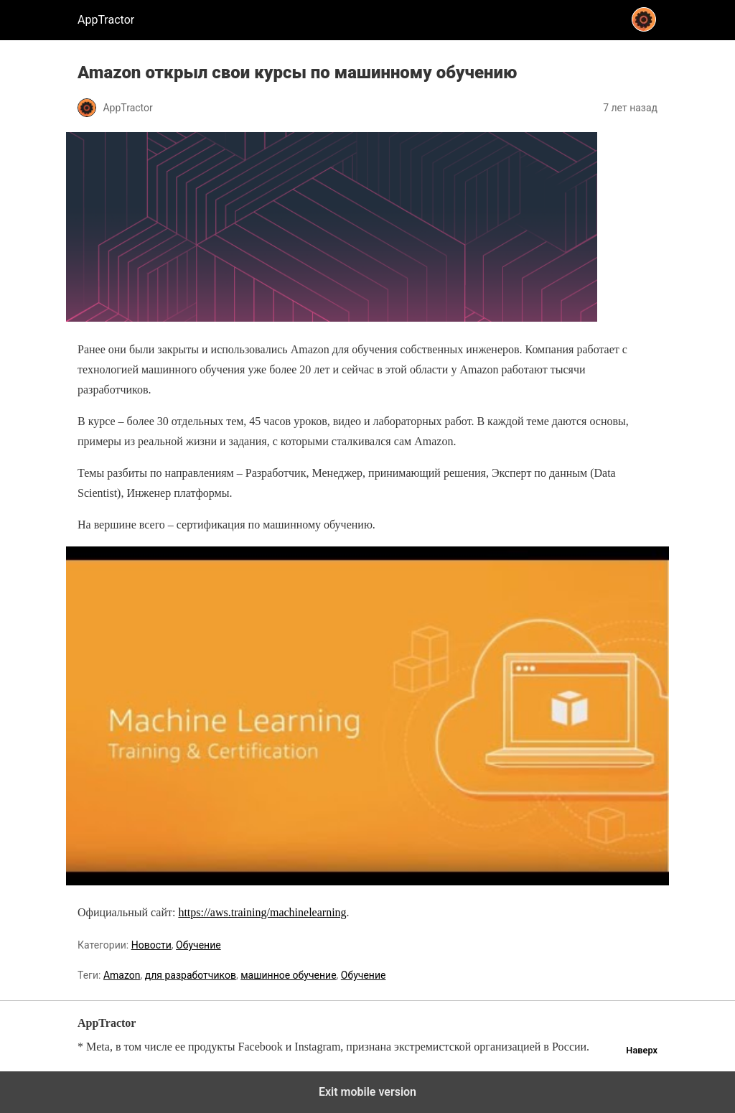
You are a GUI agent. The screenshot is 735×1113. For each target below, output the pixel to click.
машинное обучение (288, 975)
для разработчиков (190, 975)
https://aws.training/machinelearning (262, 912)
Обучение (198, 945)
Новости (151, 945)
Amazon (122, 975)
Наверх (641, 1050)
